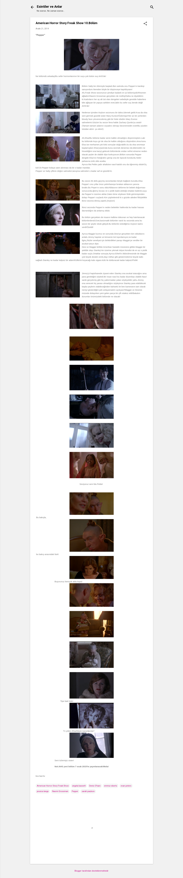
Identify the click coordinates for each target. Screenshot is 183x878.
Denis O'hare (95, 786)
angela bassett (79, 786)
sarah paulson (88, 791)
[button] (145, 23)
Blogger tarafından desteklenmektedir (91, 871)
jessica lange (43, 791)
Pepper (75, 791)
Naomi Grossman (60, 791)
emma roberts (110, 786)
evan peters (126, 786)
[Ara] (152, 7)
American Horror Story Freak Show (53, 786)
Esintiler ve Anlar (49, 7)
